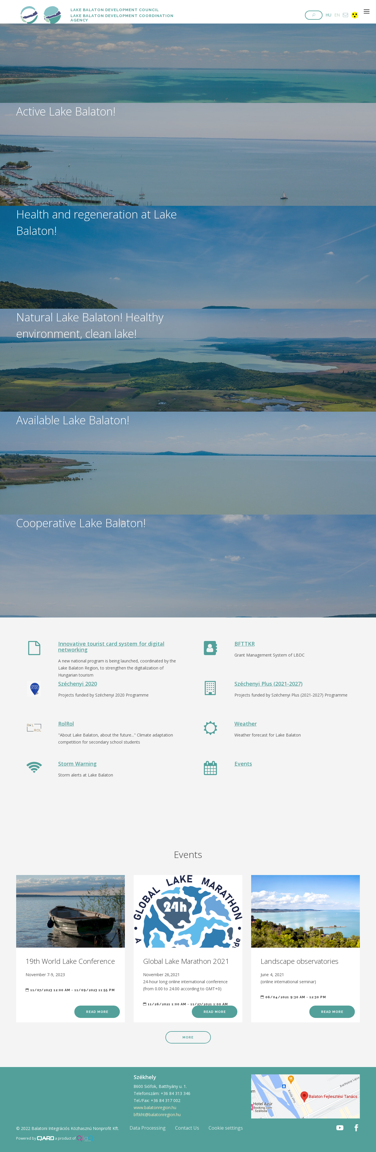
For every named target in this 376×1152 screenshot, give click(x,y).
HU (328, 15)
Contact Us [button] (187, 1128)
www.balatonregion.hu (155, 1107)
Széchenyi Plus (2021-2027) (268, 683)
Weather (245, 723)
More (188, 1037)
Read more (97, 1012)
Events (243, 763)
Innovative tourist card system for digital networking (111, 646)
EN (337, 15)
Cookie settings (226, 1128)
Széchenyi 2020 (77, 683)
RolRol (66, 723)
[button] (314, 15)
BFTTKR (244, 643)
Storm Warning (77, 763)
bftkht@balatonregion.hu (157, 1114)
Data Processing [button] (148, 1128)
